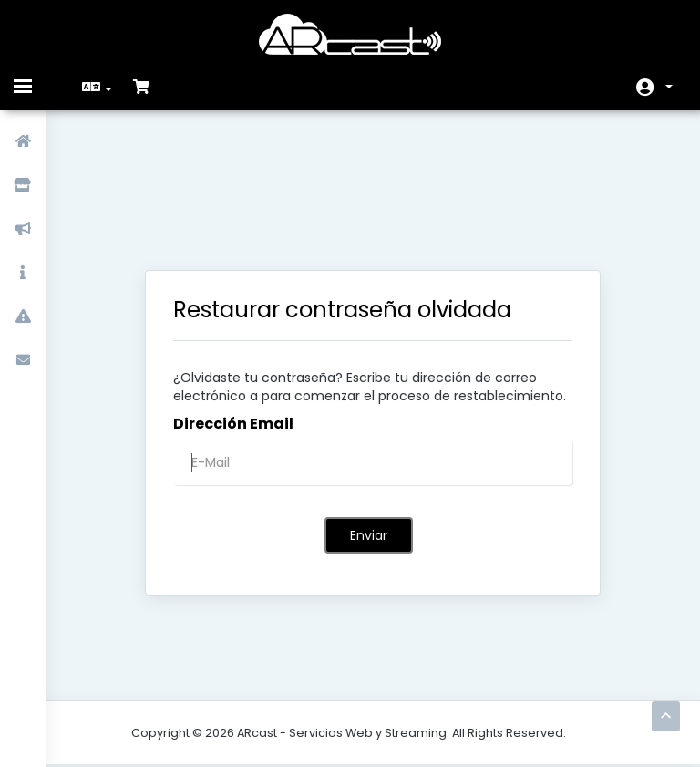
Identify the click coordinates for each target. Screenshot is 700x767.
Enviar (368, 439)
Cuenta (669, 86)
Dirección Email (233, 328)
